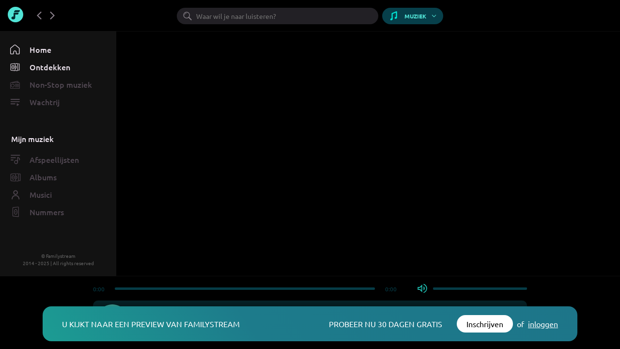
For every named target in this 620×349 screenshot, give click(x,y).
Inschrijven (484, 324)
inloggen (543, 324)
